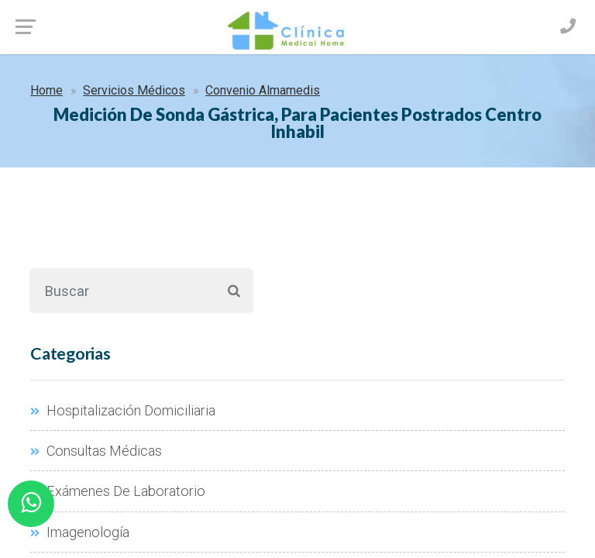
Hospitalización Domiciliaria (122, 410)
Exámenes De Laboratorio (117, 491)
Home (46, 90)
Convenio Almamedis (262, 90)
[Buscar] (122, 290)
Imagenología (79, 532)
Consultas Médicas (96, 451)
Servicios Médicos (134, 90)
